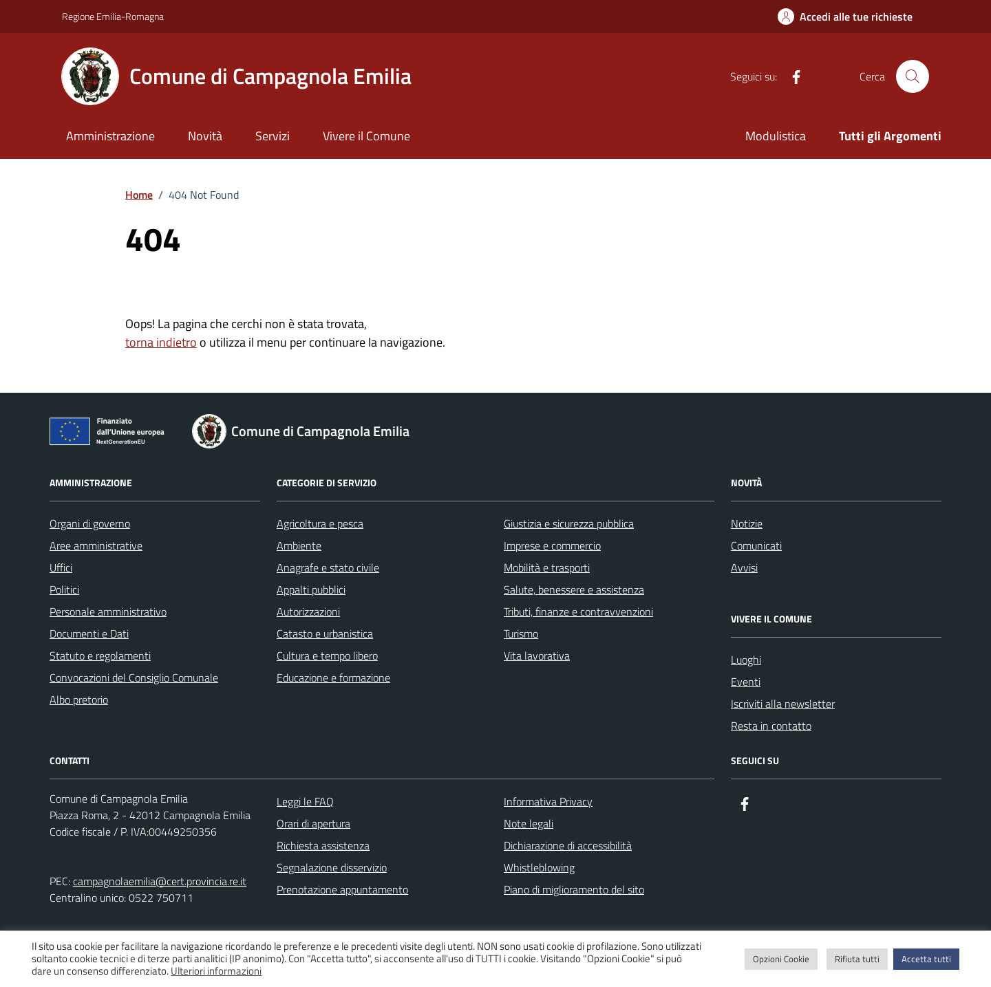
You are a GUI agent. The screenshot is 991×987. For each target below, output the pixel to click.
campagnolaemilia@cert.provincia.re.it (159, 881)
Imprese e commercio (552, 545)
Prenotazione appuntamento (342, 889)
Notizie (747, 523)
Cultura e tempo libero (327, 655)
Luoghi (746, 659)
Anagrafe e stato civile (328, 567)
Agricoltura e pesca (320, 523)
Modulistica (775, 136)
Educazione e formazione (333, 677)
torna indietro (161, 342)
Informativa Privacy (548, 801)
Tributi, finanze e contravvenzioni (578, 611)
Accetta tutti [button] (926, 959)
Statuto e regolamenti (100, 655)
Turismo (521, 633)
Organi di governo (90, 523)
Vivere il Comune (366, 136)
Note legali (528, 823)
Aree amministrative (96, 545)
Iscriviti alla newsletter (783, 703)
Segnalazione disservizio (332, 867)
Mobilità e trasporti (547, 567)
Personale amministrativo (108, 611)
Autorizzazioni (308, 611)
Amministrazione (110, 136)
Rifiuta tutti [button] (857, 959)
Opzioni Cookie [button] (781, 959)
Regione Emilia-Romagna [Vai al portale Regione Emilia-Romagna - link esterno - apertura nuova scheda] (113, 16)
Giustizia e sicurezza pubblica (569, 523)
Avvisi (744, 567)
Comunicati (756, 545)
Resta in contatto (771, 725)
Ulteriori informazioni (216, 971)
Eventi (745, 681)
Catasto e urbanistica (325, 633)
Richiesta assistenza (323, 845)
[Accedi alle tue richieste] (845, 16)
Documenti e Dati (89, 633)
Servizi (272, 136)
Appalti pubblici (311, 589)
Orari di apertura (313, 823)
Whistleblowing (539, 867)
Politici (64, 589)
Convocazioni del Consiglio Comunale (134, 677)
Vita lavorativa (537, 655)
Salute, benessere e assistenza (574, 589)
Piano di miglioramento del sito (574, 889)
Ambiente (299, 545)
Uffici (61, 567)
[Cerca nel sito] (912, 76)
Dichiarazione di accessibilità (568, 845)
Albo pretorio (79, 699)
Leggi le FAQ (305, 801)
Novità (205, 136)
